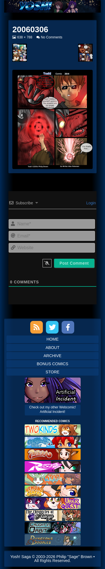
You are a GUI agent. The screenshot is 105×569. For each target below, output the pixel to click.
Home (52, 339)
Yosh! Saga (20, 556)
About (53, 347)
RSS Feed (36, 327)
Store (52, 372)
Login (90, 203)
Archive (53, 355)
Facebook (68, 327)
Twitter (52, 327)
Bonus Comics (52, 364)
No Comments (51, 37)
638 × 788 (24, 37)
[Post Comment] (74, 263)
